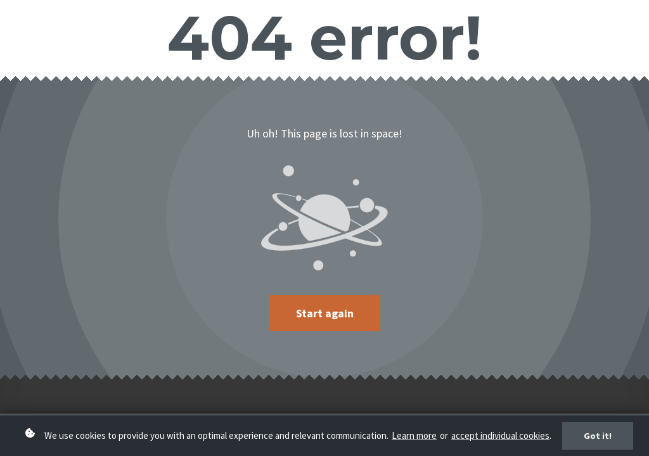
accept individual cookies (500, 441)
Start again (325, 313)
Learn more (414, 441)
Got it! (598, 440)
